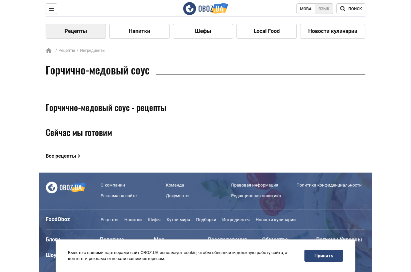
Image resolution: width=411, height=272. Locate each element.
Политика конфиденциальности (329, 185)
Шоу (51, 255)
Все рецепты (61, 156)
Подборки (206, 219)
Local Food (267, 31)
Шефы (203, 31)
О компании (113, 185)
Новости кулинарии (332, 31)
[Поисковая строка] (351, 9)
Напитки (139, 31)
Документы (178, 195)
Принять (323, 255)
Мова (306, 9)
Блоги (53, 239)
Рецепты (76, 31)
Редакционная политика (256, 195)
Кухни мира (178, 219)
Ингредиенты (236, 219)
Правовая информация (254, 185)
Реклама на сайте (119, 195)
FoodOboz (58, 219)
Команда (175, 185)
